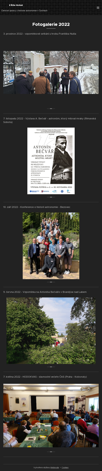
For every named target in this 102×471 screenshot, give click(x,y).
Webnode (54, 467)
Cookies (65, 467)
